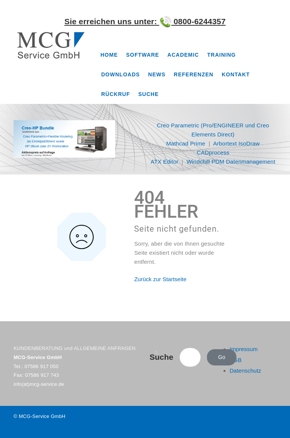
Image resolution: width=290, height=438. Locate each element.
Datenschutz (245, 370)
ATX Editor (164, 161)
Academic (183, 55)
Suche (148, 94)
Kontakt (236, 74)
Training (221, 55)
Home (109, 55)
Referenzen (193, 74)
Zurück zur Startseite (160, 279)
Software (142, 55)
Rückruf (115, 94)
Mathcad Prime (185, 143)
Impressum (244, 349)
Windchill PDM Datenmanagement (231, 161)
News (156, 74)
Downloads (120, 74)
